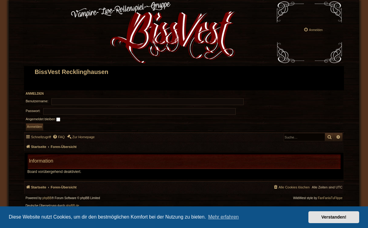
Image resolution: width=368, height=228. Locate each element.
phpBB (47, 198)
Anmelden (35, 93)
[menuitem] (313, 29)
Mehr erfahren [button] (223, 216)
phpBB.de (72, 206)
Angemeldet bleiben (43, 119)
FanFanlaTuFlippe (330, 198)
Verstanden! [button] (333, 217)
